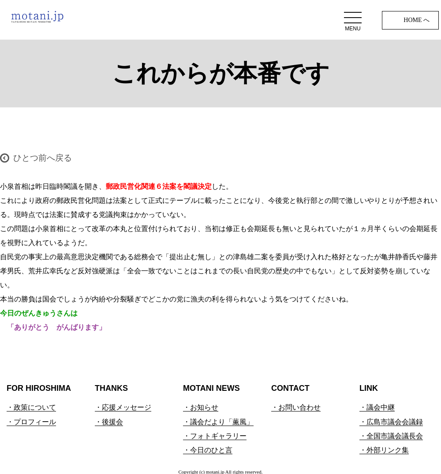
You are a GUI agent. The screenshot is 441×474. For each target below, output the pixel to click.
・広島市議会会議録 (391, 422)
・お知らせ (200, 407)
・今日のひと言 (207, 450)
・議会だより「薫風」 (218, 422)
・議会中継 (377, 407)
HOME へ (416, 20)
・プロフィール (31, 422)
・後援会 (109, 422)
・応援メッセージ (123, 407)
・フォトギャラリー (215, 436)
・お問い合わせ (296, 407)
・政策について (31, 407)
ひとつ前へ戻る (42, 157)
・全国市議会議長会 (391, 436)
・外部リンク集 (384, 450)
